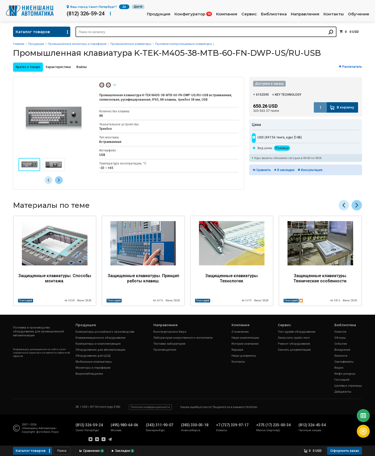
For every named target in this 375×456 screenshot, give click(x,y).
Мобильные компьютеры (94, 361)
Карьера (237, 349)
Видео (338, 367)
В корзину (345, 107)
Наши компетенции (245, 337)
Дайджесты (342, 391)
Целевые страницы (348, 385)
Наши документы (244, 355)
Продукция (158, 14)
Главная (18, 44)
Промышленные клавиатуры (130, 44)
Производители (164, 349)
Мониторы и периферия (93, 367)
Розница (282, 148)
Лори (55, 432)
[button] (59, 180)
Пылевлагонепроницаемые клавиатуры (183, 44)
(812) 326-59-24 (85, 13)
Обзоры (340, 337)
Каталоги (340, 355)
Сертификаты (344, 361)
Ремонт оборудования (294, 343)
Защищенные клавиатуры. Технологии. (232, 278)
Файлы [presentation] (81, 67)
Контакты (333, 14)
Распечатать (352, 67)
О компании (240, 331)
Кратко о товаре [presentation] (28, 67)
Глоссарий (25, 300)
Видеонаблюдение (89, 373)
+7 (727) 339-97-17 (232, 425)
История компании (245, 343)
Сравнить (263, 170)
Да (124, 6)
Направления (305, 14)
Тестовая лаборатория (169, 343)
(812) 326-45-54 (312, 425)
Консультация (311, 170)
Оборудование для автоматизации (100, 349)
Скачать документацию (294, 349)
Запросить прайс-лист (294, 337)
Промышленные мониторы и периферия (77, 44)
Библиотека (274, 14)
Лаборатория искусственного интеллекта (183, 337)
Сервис (249, 14)
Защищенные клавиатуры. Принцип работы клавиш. (143, 278)
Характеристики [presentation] (58, 67)
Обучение (358, 14)
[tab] (28, 67)
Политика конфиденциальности (150, 407)
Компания (226, 14)
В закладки (286, 170)
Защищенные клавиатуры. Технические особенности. (320, 278)
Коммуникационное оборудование (101, 337)
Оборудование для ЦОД (93, 355)
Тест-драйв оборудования (296, 331)
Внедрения (342, 349)
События (340, 343)
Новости (340, 331)
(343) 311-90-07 (159, 425)
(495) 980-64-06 (124, 425)
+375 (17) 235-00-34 (273, 425)
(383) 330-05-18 (194, 425)
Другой (138, 6)
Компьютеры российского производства (105, 331)
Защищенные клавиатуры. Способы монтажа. (54, 278)
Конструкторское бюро (169, 331)
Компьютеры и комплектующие (98, 343)
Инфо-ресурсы (344, 373)
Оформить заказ (344, 451)
